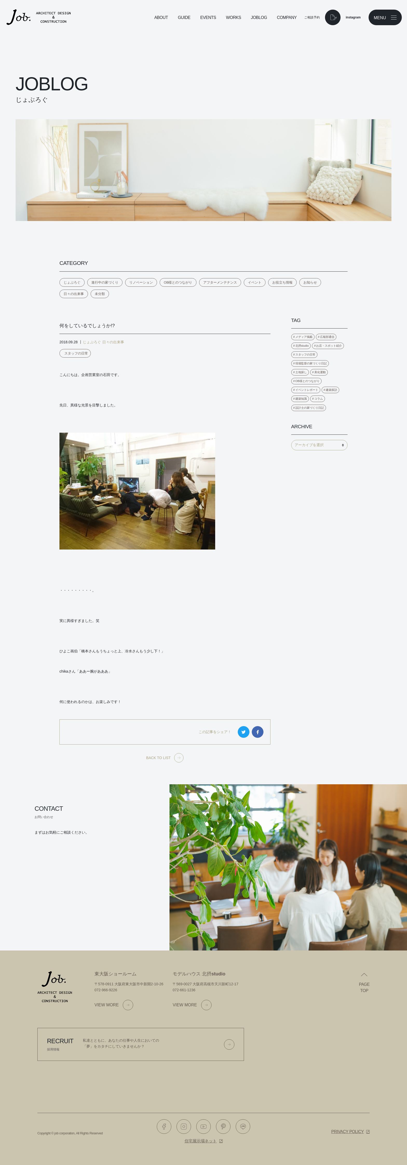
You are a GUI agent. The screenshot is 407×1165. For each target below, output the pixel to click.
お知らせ (310, 282)
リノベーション (141, 282)
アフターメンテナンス (220, 282)
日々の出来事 (74, 294)
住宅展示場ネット (201, 1141)
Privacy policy (347, 1131)
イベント (254, 282)
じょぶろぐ (72, 282)
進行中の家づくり (104, 282)
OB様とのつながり (178, 282)
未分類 (100, 294)
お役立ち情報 (282, 282)
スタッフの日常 (76, 353)
